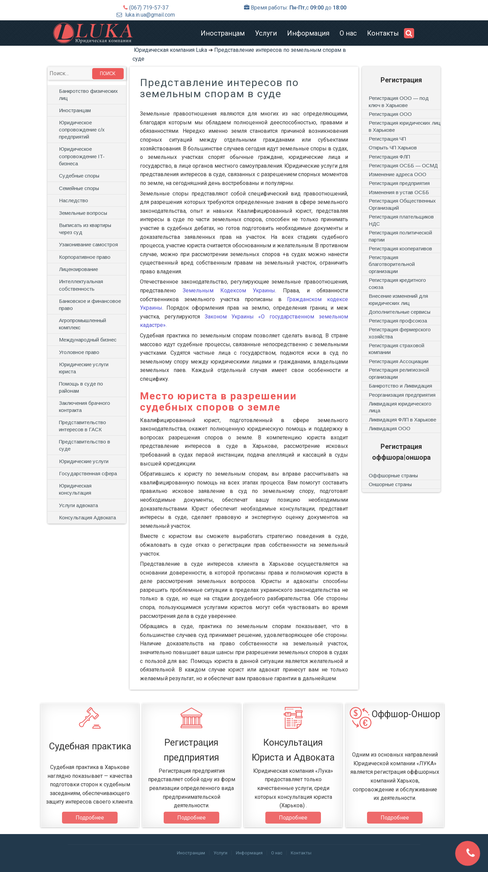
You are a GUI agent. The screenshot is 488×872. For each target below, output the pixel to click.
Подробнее (90, 817)
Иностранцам (223, 33)
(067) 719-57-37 (148, 7)
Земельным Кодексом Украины (229, 290)
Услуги (266, 33)
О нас (348, 33)
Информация (308, 33)
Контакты (383, 33)
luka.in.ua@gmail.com (150, 15)
